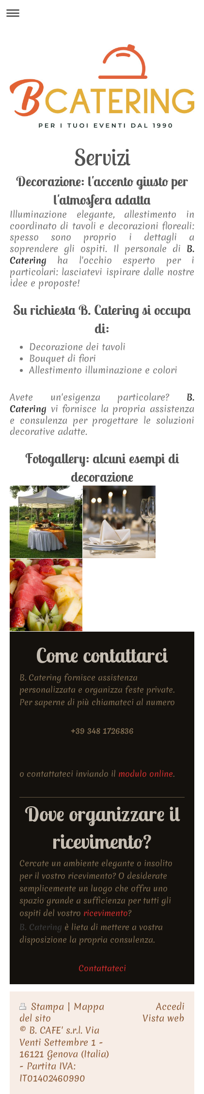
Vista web (163, 1018)
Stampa (43, 1007)
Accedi (170, 1007)
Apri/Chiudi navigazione (102, 12)
